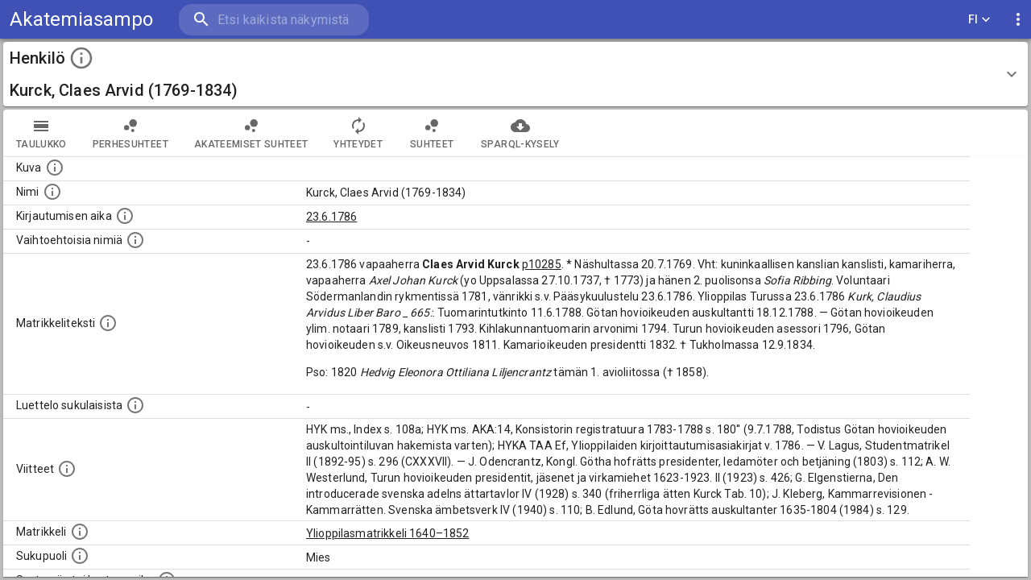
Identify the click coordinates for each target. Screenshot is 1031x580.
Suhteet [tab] (431, 133)
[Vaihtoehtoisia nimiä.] (135, 240)
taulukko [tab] (41, 133)
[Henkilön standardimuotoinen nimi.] (52, 192)
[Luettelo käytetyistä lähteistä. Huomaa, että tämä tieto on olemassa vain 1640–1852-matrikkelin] (67, 469)
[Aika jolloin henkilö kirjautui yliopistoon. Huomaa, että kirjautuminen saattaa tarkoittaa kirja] (125, 216)
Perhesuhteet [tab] (130, 133)
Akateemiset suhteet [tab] (251, 133)
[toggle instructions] (81, 58)
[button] (515, 74)
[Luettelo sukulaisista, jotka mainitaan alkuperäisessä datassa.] (135, 405)
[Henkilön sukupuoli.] (80, 556)
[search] (274, 19)
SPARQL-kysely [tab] (520, 133)
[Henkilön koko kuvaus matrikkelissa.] (108, 323)
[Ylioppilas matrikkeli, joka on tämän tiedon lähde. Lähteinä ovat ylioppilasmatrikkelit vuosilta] (80, 532)
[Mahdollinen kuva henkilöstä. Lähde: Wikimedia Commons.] (55, 167)
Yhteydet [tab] (358, 133)
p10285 (541, 264)
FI (979, 20)
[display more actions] (1018, 19)
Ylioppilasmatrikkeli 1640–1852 (388, 533)
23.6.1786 (331, 216)
